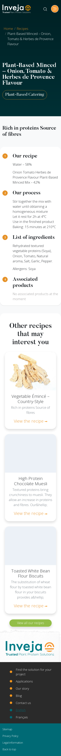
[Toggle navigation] (55, 9)
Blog (19, 696)
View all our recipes (30, 623)
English (21, 710)
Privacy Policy (10, 736)
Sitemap (7, 729)
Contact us (23, 703)
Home (8, 28)
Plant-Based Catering (24, 95)
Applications (24, 681)
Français (22, 717)
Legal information (12, 742)
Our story (22, 688)
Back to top (9, 749)
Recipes (22, 28)
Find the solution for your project (34, 671)
